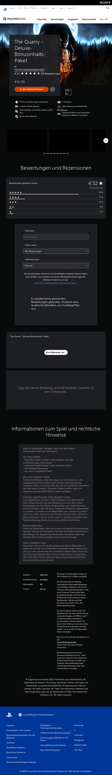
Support (70, 8)
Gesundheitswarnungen (66, 639)
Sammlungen (57, 16)
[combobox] (56, 234)
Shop (61, 8)
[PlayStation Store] (15, 16)
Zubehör (44, 8)
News (53, 8)
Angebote (73, 16)
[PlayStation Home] (5, 8)
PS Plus (34, 8)
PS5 (19, 8)
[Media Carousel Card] (27, 138)
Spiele (11, 8)
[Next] (105, 137)
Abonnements (89, 16)
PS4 (25, 8)
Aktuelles (42, 16)
